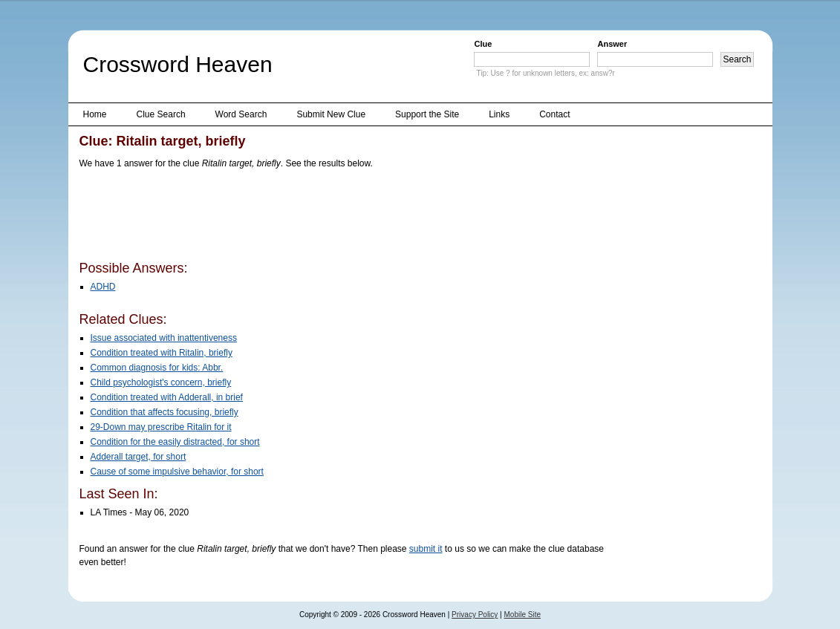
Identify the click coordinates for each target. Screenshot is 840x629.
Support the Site (427, 114)
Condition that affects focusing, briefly (164, 412)
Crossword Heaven (178, 64)
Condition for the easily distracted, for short (175, 442)
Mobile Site (522, 614)
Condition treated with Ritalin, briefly (161, 353)
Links (499, 114)
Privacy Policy (475, 614)
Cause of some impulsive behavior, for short (177, 471)
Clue (483, 43)
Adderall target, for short (138, 457)
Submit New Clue (330, 114)
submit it (426, 549)
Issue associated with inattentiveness (164, 338)
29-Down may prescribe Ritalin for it (161, 427)
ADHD (103, 286)
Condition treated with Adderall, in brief (167, 397)
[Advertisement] (349, 217)
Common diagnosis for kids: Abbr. (157, 367)
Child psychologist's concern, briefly (161, 382)
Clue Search (161, 114)
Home (95, 114)
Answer (612, 43)
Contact (554, 114)
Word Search (241, 114)
